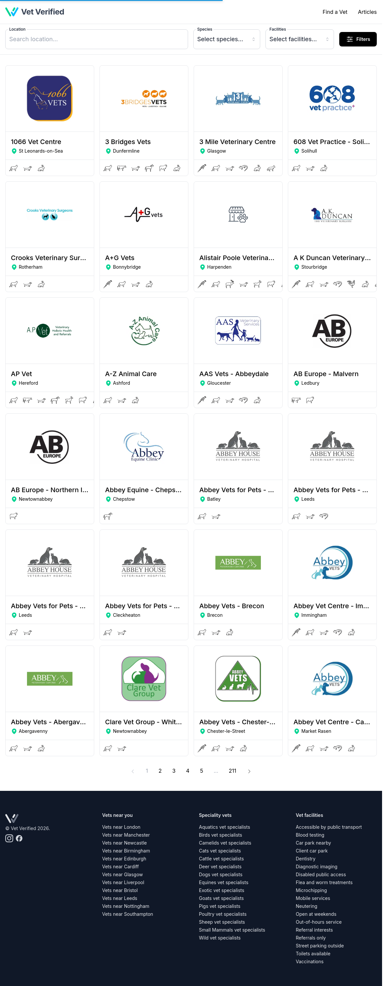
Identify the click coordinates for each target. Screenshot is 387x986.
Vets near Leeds (119, 898)
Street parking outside (320, 945)
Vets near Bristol (120, 890)
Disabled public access (321, 874)
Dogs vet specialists (220, 874)
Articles (367, 12)
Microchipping (311, 890)
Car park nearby (313, 843)
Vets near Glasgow (122, 874)
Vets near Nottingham (125, 906)
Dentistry (306, 858)
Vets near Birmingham (126, 850)
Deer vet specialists (220, 866)
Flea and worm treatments (324, 882)
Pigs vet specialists (219, 906)
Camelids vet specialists (225, 843)
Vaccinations (309, 961)
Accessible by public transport (329, 827)
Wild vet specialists (220, 938)
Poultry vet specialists (223, 914)
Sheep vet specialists (222, 922)
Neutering (306, 906)
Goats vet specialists (221, 898)
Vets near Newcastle (124, 843)
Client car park (312, 850)
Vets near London (121, 827)
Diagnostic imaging (316, 866)
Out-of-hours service (319, 922)
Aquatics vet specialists (224, 827)
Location (17, 29)
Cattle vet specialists (221, 858)
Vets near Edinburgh (124, 858)
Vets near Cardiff (120, 866)
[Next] (249, 770)
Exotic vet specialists (221, 890)
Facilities (277, 29)
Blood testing (310, 835)
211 (235, 770)
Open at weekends (316, 914)
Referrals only (311, 938)
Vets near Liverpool (123, 882)
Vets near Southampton (127, 914)
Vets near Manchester (126, 835)
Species (204, 29)
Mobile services (313, 898)
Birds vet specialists (220, 835)
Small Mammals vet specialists (232, 930)
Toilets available (313, 953)
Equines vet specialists (223, 882)
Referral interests (314, 930)
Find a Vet (334, 12)
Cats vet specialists (220, 850)
